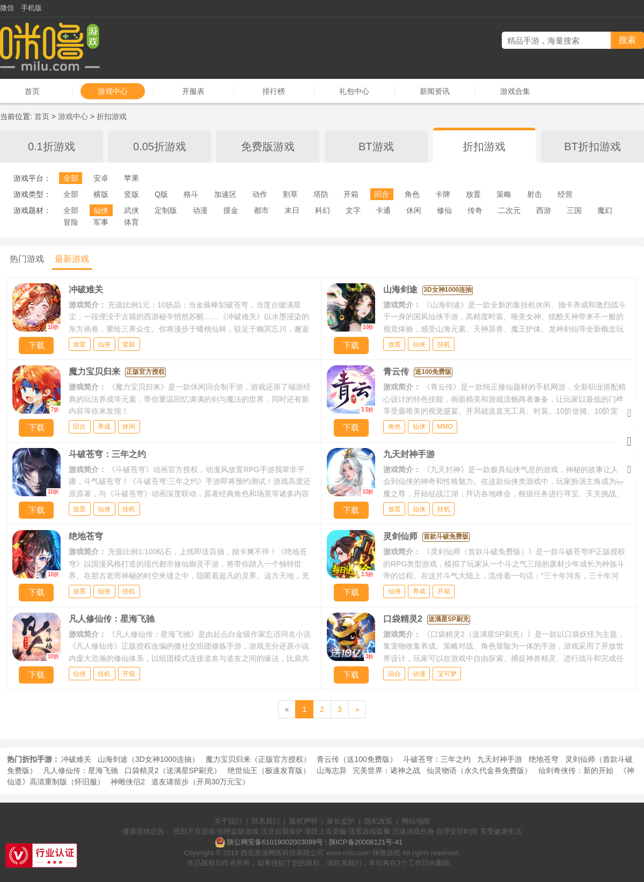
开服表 (193, 91)
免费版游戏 (268, 146)
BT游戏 (376, 146)
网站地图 (416, 821)
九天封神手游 (499, 759)
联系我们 (266, 821)
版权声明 (303, 821)
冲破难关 (76, 759)
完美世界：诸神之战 (386, 770)
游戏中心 (113, 91)
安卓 (100, 178)
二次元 (509, 210)
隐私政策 (378, 821)
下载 (36, 345)
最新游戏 (72, 258)
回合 (381, 194)
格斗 (191, 194)
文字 (353, 210)
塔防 (320, 194)
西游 (543, 210)
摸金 (230, 210)
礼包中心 (354, 91)
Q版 (161, 194)
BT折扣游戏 (592, 146)
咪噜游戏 (386, 853)
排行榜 (273, 91)
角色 (412, 194)
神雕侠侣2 (128, 781)
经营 (565, 194)
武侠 (131, 210)
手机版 (31, 8)
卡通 (383, 210)
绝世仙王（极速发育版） (269, 770)
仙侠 (100, 210)
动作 (259, 194)
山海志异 (332, 770)
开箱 (350, 194)
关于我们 (228, 821)
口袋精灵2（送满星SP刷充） (173, 770)
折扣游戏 (112, 116)
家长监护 (341, 821)
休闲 (413, 210)
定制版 (166, 210)
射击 (534, 194)
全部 (70, 178)
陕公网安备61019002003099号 (275, 842)
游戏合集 (515, 91)
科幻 (322, 210)
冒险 (70, 222)
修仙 (444, 210)
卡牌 (442, 194)
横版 (100, 194)
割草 (290, 194)
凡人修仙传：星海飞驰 (80, 770)
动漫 (200, 210)
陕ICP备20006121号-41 (365, 842)
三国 (574, 210)
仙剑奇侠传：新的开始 (575, 770)
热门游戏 (27, 258)
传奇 (474, 210)
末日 (291, 210)
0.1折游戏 (51, 146)
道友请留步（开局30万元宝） (200, 781)
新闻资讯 (435, 91)
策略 (503, 194)
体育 (131, 222)
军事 (100, 222)
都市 (261, 210)
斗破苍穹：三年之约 (437, 759)
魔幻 (604, 210)
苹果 (131, 178)
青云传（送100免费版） (357, 759)
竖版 (131, 194)
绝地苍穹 (544, 759)
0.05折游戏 (159, 146)
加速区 (225, 194)
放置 (473, 194)
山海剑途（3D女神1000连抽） (148, 759)
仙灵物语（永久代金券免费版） (479, 770)
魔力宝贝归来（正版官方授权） (258, 759)
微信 (7, 8)
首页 (32, 91)
